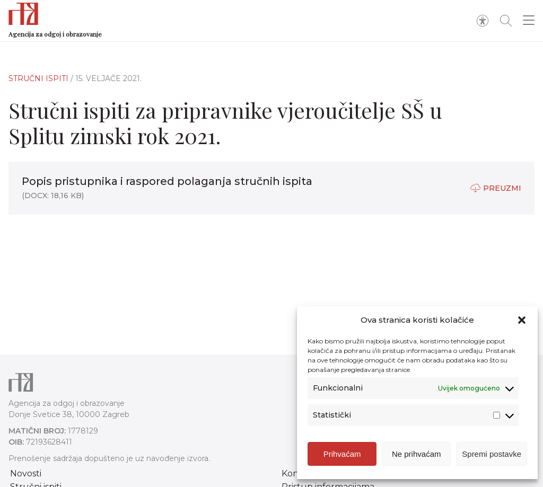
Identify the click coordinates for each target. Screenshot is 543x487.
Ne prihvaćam (416, 453)
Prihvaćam (342, 453)
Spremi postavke (491, 453)
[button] (521, 320)
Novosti (25, 473)
